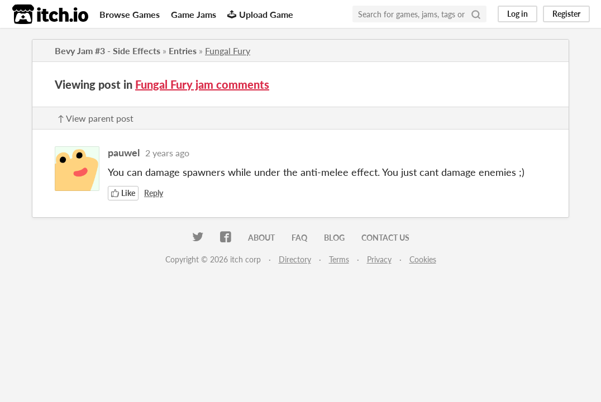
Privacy (379, 259)
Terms (339, 259)
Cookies (422, 259)
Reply (153, 193)
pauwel (124, 152)
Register (566, 13)
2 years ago (167, 152)
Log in (517, 13)
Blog (334, 237)
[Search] (475, 14)
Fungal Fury (227, 50)
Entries (183, 50)
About (261, 237)
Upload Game (260, 14)
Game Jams (193, 14)
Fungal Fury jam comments (202, 84)
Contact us (385, 237)
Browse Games (129, 14)
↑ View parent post (95, 118)
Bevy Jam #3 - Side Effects (107, 50)
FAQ (299, 237)
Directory (295, 259)
